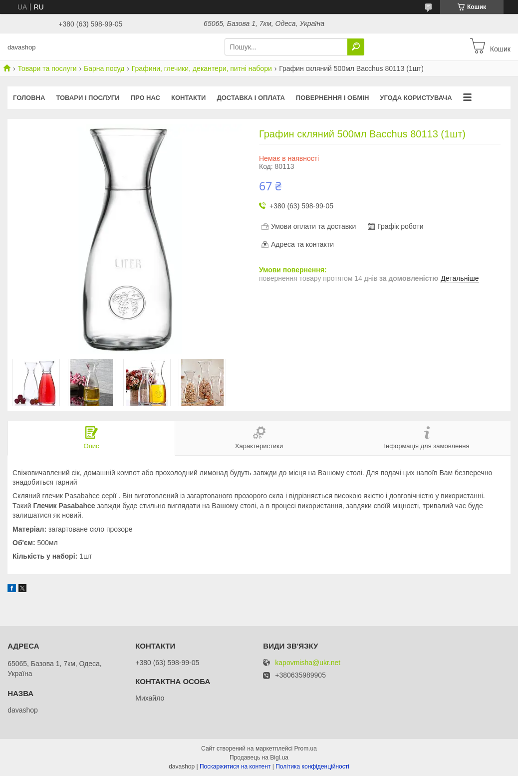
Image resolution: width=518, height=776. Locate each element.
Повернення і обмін (332, 97)
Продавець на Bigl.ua (259, 757)
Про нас (145, 97)
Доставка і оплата (250, 97)
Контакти (188, 97)
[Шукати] (355, 46)
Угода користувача (416, 97)
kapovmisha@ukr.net (307, 663)
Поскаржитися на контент (235, 766)
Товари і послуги (87, 97)
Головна (29, 97)
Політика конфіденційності (312, 766)
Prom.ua (305, 748)
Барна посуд (104, 68)
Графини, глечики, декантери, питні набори (202, 68)
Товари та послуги (46, 68)
